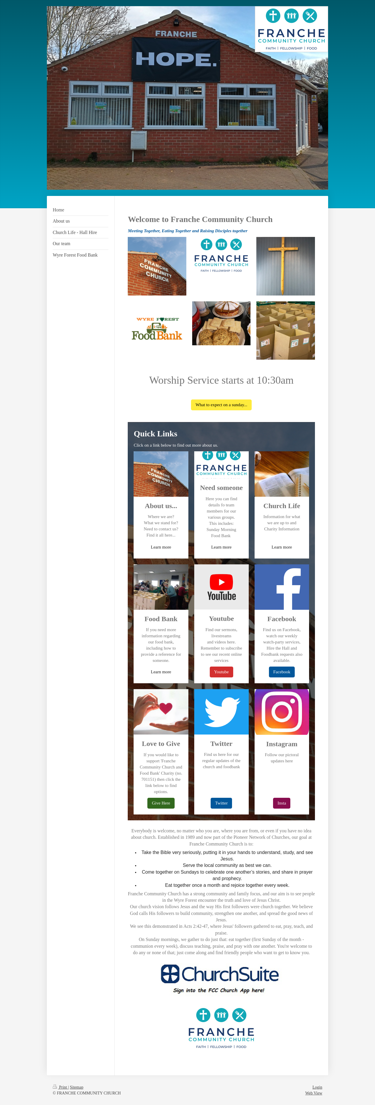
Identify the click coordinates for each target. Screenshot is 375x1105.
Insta (281, 803)
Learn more (161, 547)
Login (317, 1087)
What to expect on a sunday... (221, 404)
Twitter (221, 803)
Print (60, 1087)
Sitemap (76, 1087)
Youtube (221, 672)
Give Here (161, 803)
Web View (313, 1093)
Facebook (281, 672)
